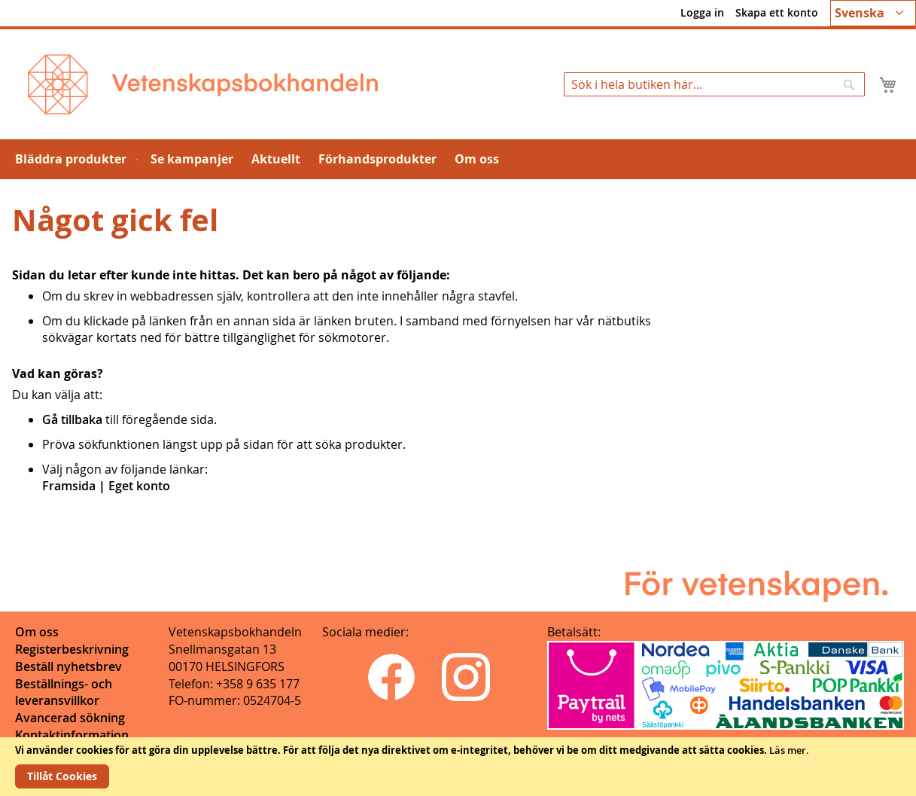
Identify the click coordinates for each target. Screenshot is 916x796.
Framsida (69, 485)
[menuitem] (74, 159)
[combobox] (714, 84)
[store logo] (203, 84)
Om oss (37, 632)
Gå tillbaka (72, 419)
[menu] (458, 159)
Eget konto (139, 485)
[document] (458, 766)
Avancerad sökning (70, 717)
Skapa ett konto (776, 12)
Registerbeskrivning (72, 649)
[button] (873, 13)
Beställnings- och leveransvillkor (63, 692)
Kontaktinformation (72, 735)
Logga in (702, 12)
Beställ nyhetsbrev (68, 666)
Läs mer (787, 750)
